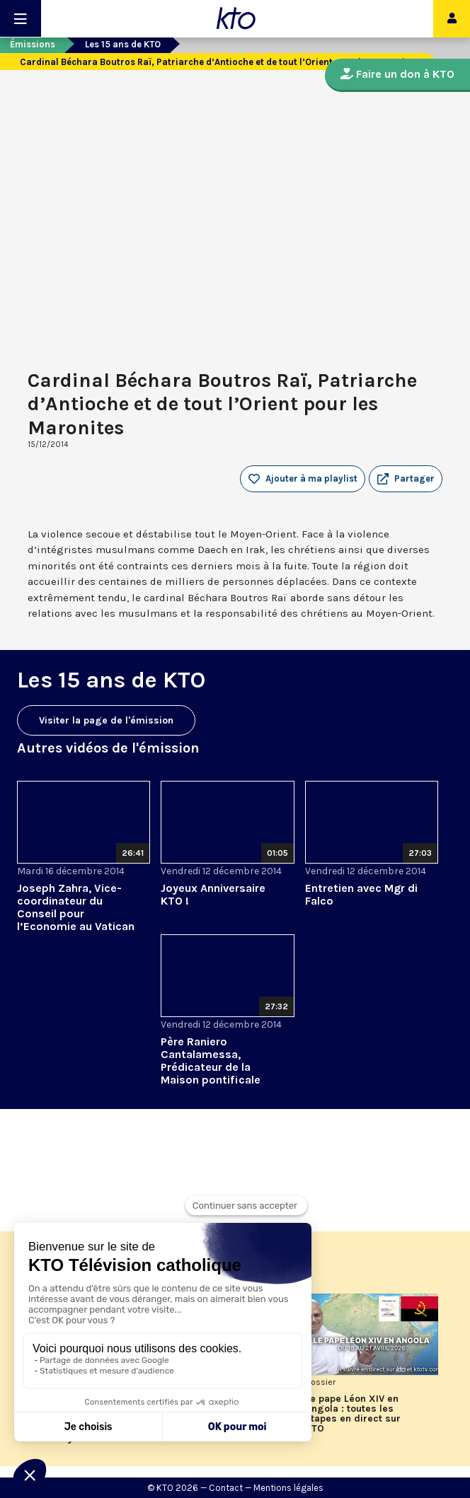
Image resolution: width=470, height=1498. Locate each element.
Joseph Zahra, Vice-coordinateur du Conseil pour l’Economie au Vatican (75, 907)
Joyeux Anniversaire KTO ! (213, 894)
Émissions (32, 44)
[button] (405, 478)
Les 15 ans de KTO (123, 44)
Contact (226, 1487)
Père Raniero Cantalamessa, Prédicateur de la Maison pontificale (210, 1060)
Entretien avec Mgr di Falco (361, 894)
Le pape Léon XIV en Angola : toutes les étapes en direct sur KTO (353, 1414)
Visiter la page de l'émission (106, 720)
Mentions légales (288, 1487)
